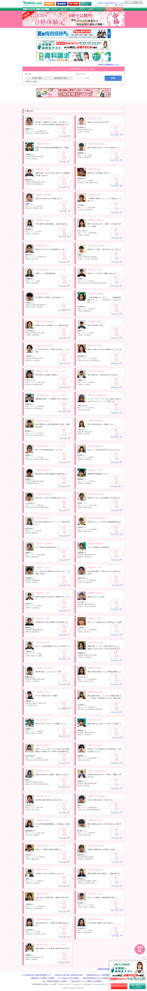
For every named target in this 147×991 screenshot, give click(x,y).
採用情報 (112, 2)
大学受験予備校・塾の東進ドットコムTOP (44, 984)
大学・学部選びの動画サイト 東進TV (54, 981)
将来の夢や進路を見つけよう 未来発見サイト (98, 978)
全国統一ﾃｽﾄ (101, 2)
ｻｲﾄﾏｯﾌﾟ (117, 2)
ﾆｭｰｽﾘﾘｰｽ (122, 2)
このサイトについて (64, 984)
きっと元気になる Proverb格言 (68, 978)
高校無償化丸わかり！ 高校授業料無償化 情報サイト (104, 975)
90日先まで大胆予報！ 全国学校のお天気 (69, 975)
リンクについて (76, 984)
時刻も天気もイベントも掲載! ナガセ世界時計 (86, 981)
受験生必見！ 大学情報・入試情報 (42, 978)
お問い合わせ (87, 984)
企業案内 (107, 2)
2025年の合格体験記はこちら (108, 64)
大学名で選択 (37, 78)
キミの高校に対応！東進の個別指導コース (36, 975)
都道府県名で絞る (60, 78)
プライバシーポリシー (100, 984)
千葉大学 (31, 81)
